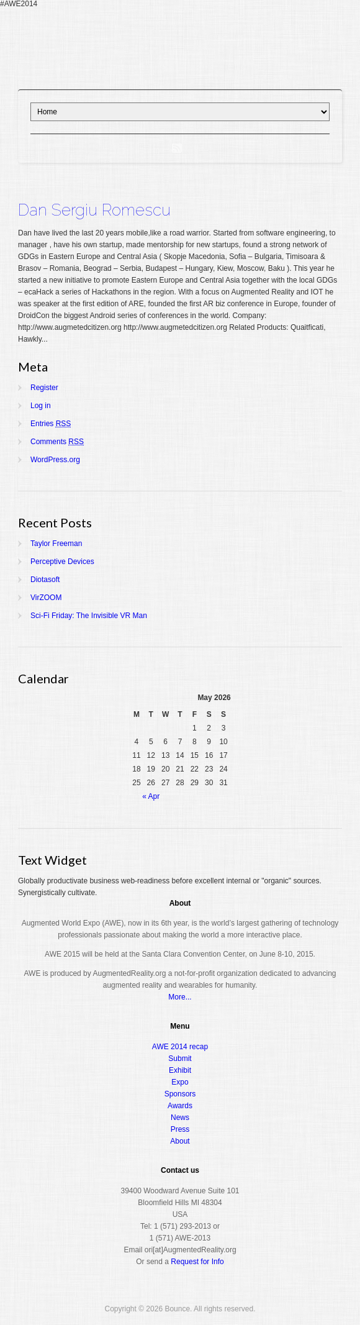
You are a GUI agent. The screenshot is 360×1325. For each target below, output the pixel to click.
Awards (180, 1105)
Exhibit (180, 1070)
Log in (40, 405)
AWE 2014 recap (180, 1046)
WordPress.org (55, 459)
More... (179, 997)
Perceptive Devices (62, 561)
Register (44, 387)
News (180, 1117)
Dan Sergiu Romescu (94, 210)
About (179, 1141)
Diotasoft (45, 579)
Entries (50, 423)
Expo (179, 1082)
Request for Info (197, 1261)
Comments (57, 441)
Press (180, 1129)
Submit (179, 1058)
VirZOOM (45, 597)
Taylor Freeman (56, 543)
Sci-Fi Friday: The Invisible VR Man (88, 615)
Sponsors (180, 1094)
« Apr (151, 796)
